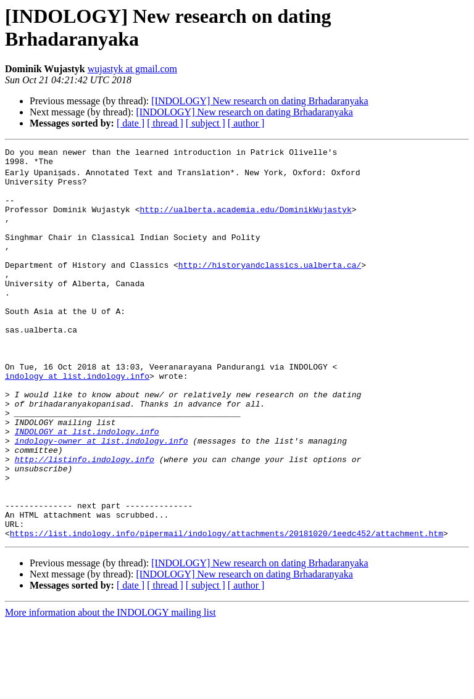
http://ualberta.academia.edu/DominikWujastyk (245, 220)
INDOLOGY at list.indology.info (87, 486)
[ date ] (130, 123)
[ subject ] (205, 123)
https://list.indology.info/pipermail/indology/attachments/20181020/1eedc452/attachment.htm (226, 608)
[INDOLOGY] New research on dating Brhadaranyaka (259, 101)
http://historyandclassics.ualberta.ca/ (269, 286)
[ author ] (246, 123)
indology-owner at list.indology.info (101, 497)
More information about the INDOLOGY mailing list (110, 688)
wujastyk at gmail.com (132, 69)
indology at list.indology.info (77, 420)
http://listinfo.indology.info (84, 520)
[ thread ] (165, 123)
